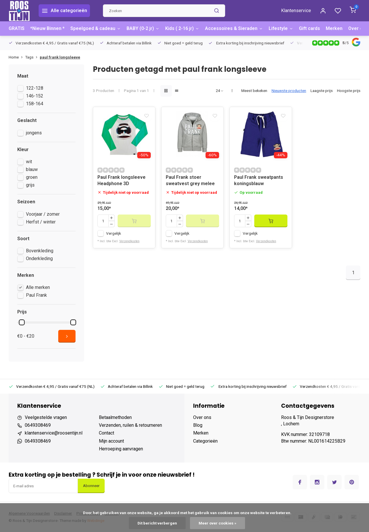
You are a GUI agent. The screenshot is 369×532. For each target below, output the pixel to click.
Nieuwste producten (289, 90)
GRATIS (17, 28)
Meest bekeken (254, 90)
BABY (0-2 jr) (143, 28)
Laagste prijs (321, 90)
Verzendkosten (129, 244)
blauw (32, 169)
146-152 (34, 96)
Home (17, 57)
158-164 (34, 103)
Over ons (358, 28)
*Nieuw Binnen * (47, 28)
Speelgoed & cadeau (95, 28)
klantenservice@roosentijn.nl (53, 433)
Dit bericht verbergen (157, 523)
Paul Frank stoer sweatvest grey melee (190, 183)
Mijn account (111, 441)
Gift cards (309, 28)
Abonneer (91, 486)
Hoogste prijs (348, 90)
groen (31, 177)
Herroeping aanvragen (121, 449)
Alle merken (38, 287)
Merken (334, 28)
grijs (30, 185)
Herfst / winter (41, 222)
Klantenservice (296, 10)
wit (29, 161)
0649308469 (38, 425)
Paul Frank (36, 295)
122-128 (34, 88)
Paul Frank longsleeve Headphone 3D (121, 183)
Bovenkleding (39, 250)
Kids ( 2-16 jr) (182, 28)
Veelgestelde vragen (46, 417)
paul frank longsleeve (60, 57)
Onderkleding (39, 258)
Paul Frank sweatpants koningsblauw (258, 183)
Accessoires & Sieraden (234, 28)
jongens (34, 133)
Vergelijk (113, 236)
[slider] (22, 322)
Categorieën (205, 441)
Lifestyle (281, 28)
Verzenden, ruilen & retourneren (130, 425)
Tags (32, 57)
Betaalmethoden (115, 417)
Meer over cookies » (217, 523)
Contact (106, 433)
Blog (197, 425)
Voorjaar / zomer (43, 214)
